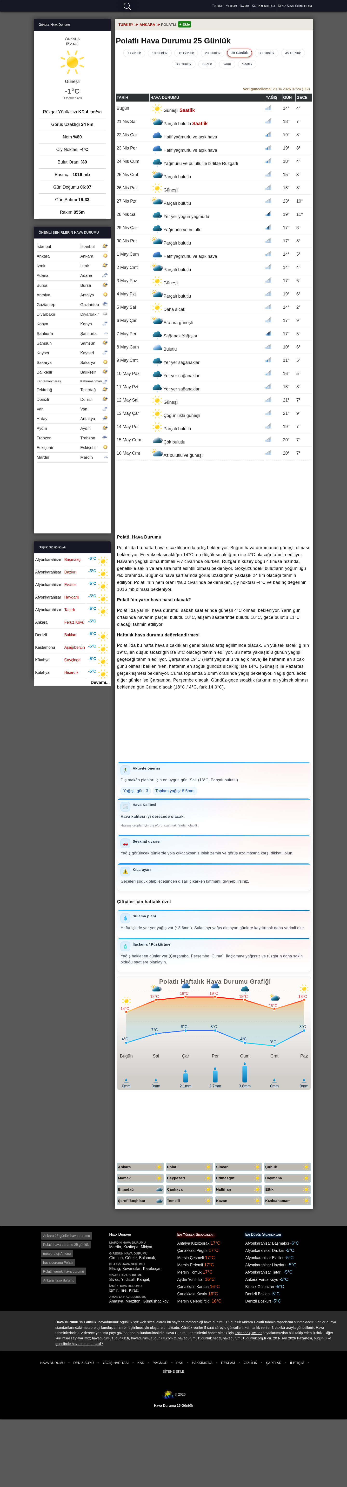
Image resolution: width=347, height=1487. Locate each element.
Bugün (207, 64)
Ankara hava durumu (58, 1280)
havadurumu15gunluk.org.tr (244, 1338)
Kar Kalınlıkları (263, 6)
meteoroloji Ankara (57, 1253)
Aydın (72, 428)
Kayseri (72, 353)
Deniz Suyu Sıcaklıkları (295, 6)
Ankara (141, 1167)
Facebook (242, 1333)
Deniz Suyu (83, 1363)
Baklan (70, 635)
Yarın (227, 64)
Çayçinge (72, 660)
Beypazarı (190, 1178)
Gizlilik (250, 1363)
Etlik (288, 1189)
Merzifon (133, 1301)
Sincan (239, 1167)
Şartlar (273, 1363)
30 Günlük (266, 53)
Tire (123, 1290)
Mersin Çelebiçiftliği (194, 1301)
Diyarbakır (72, 314)
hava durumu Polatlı (58, 1262)
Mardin (72, 457)
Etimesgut (239, 1178)
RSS (179, 1363)
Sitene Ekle (173, 1371)
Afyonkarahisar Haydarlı (266, 1265)
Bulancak (147, 1258)
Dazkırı (70, 572)
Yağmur (160, 1363)
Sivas (114, 1279)
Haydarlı (71, 597)
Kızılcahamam (288, 1200)
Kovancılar (131, 1269)
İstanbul (72, 246)
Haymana (288, 1178)
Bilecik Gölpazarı (259, 1287)
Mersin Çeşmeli (190, 1258)
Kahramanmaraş (72, 381)
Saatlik (247, 64)
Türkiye (217, 6)
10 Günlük (159, 53)
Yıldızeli (127, 1279)
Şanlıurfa (72, 333)
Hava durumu (51, 5)
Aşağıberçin (74, 647)
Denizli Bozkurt (258, 1301)
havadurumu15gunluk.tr (110, 1338)
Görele (131, 1258)
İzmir (72, 266)
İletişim (297, 1363)
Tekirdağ (72, 390)
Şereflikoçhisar (141, 1200)
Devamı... (100, 682)
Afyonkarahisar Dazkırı (264, 1250)
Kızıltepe (130, 1247)
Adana (72, 275)
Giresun (116, 1258)
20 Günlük (212, 53)
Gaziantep (72, 304)
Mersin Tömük (189, 1272)
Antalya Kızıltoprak (193, 1243)
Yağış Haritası (115, 1363)
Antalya (72, 295)
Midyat (146, 1247)
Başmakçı (72, 559)
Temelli (190, 1200)
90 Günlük (183, 64)
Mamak (141, 1178)
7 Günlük (134, 53)
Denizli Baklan (257, 1294)
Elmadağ (141, 1189)
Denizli (72, 399)
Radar (244, 6)
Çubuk (288, 1167)
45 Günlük (293, 53)
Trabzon (72, 438)
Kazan (239, 1200)
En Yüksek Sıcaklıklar (195, 1234)
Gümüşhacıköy (155, 1301)
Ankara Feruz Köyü (261, 1279)
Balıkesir (72, 372)
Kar (140, 1363)
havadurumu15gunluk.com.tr (153, 1338)
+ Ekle (184, 24)
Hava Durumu (52, 1363)
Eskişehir (72, 447)
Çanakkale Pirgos (192, 1250)
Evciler (70, 584)
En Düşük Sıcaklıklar (263, 1234)
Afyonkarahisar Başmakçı (267, 1243)
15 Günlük (186, 53)
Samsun (72, 343)
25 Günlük (239, 53)
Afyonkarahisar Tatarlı (263, 1272)
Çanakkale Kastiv (192, 1294)
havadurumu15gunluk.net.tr (199, 1338)
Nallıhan (239, 1189)
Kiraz (133, 1290)
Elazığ (114, 1269)
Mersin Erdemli (190, 1265)
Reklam (228, 1363)
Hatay (72, 418)
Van (72, 409)
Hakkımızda (202, 1363)
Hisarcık (71, 672)
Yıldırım (231, 6)
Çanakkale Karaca (193, 1287)
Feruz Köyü (74, 622)
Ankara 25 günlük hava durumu (66, 1236)
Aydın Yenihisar (190, 1279)
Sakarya (72, 362)
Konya (72, 324)
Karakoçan (152, 1269)
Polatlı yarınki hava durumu (63, 1271)
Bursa (72, 285)
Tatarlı (69, 609)
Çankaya (190, 1189)
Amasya (116, 1301)
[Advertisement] (214, 497)
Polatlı (190, 1167)
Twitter (256, 1333)
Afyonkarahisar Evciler (264, 1258)
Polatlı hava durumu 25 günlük (66, 1245)
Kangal (143, 1279)
